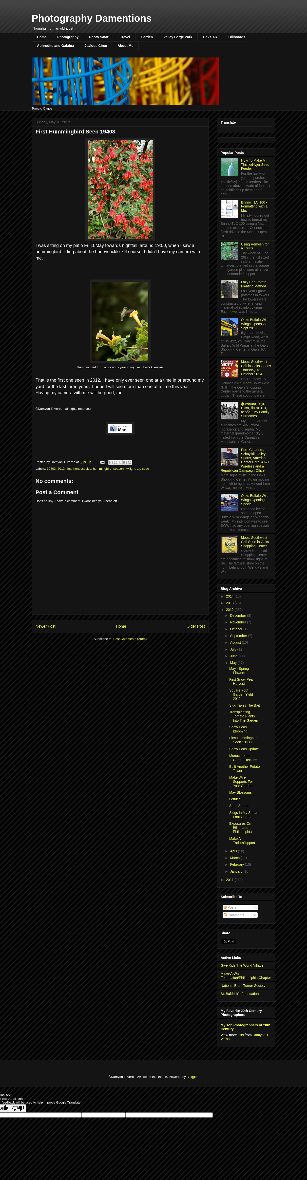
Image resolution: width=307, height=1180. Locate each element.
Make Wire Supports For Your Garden (241, 781)
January (236, 871)
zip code (143, 468)
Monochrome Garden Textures (243, 758)
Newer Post (46, 626)
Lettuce (235, 799)
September (239, 636)
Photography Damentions (92, 18)
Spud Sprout (239, 806)
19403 (51, 468)
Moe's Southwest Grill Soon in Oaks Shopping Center (255, 542)
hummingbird (102, 468)
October (236, 629)
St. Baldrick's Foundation (240, 994)
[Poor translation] (18, 1108)
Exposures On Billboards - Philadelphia (240, 828)
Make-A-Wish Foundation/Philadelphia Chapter (246, 976)
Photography (67, 37)
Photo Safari (99, 37)
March (235, 858)
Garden (147, 37)
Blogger (192, 1077)
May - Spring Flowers (239, 671)
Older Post (196, 626)
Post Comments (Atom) (130, 639)
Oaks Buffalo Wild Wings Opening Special (255, 500)
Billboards (236, 37)
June (234, 656)
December (238, 616)
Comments (234, 915)
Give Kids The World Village (242, 965)
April (234, 851)
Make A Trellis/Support (242, 841)
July (233, 649)
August (236, 642)
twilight (130, 468)
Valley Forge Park (177, 37)
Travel (125, 37)
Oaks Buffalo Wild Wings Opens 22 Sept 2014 (255, 324)
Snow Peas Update (244, 749)
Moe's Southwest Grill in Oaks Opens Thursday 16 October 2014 (256, 368)
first (69, 468)
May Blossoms (240, 792)
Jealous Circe (95, 46)
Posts (230, 907)
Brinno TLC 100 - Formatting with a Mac (254, 206)
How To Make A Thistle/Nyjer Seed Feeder (255, 164)
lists (241, 1035)
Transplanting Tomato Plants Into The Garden (243, 716)
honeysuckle (82, 468)
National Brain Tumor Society (243, 986)
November (238, 622)
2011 (230, 880)
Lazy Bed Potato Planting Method (254, 284)
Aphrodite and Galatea (55, 46)
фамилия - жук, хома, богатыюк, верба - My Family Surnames (255, 410)
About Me (125, 46)
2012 (61, 468)
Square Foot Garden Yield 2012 (241, 694)
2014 (230, 596)
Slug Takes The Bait (244, 705)
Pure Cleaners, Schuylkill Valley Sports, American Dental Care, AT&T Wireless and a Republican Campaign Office (245, 460)
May (233, 663)
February (237, 864)
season (118, 468)
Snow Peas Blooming (238, 729)
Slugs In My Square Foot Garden (244, 815)
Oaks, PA (210, 37)
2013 (230, 603)
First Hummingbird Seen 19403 (243, 740)
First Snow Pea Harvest (241, 681)
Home (42, 37)
